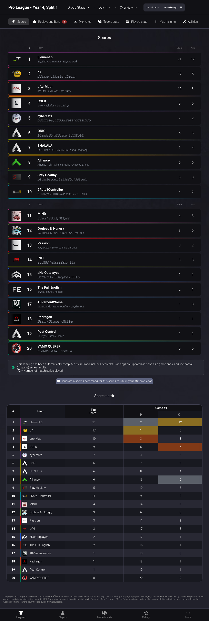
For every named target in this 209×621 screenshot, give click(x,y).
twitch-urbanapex (47, 179)
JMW (40, 105)
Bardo (51, 336)
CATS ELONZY (83, 120)
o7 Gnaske (43, 76)
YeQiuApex (43, 247)
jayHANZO (43, 262)
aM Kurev (66, 91)
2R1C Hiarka (80, 193)
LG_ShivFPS (77, 306)
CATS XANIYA (45, 120)
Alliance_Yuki (45, 164)
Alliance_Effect (80, 164)
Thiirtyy (42, 336)
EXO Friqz (43, 149)
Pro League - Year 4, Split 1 (33, 7)
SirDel (49, 291)
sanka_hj (53, 218)
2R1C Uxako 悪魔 (61, 193)
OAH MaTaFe (76, 232)
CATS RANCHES (64, 120)
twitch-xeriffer (61, 306)
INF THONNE (76, 135)
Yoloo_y (42, 218)
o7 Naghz (70, 76)
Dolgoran (65, 218)
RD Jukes (68, 321)
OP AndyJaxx (61, 277)
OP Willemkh (45, 277)
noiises (58, 291)
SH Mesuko (81, 179)
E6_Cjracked (70, 61)
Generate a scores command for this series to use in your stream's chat (104, 381)
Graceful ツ (63, 105)
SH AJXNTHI (66, 179)
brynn (41, 291)
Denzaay (72, 247)
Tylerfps (50, 105)
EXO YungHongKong (76, 149)
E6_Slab (42, 61)
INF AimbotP (45, 135)
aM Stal (42, 91)
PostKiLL (67, 350)
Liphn (72, 262)
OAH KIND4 (60, 232)
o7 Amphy (57, 76)
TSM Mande (44, 306)
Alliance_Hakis (62, 164)
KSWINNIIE (55, 61)
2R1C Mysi (43, 193)
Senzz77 (55, 350)
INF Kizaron (60, 135)
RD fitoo (42, 321)
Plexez (60, 336)
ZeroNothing (59, 247)
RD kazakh (54, 321)
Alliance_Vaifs (59, 262)
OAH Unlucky (45, 232)
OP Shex (75, 277)
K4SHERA (43, 350)
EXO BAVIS (57, 149)
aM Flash (53, 91)
